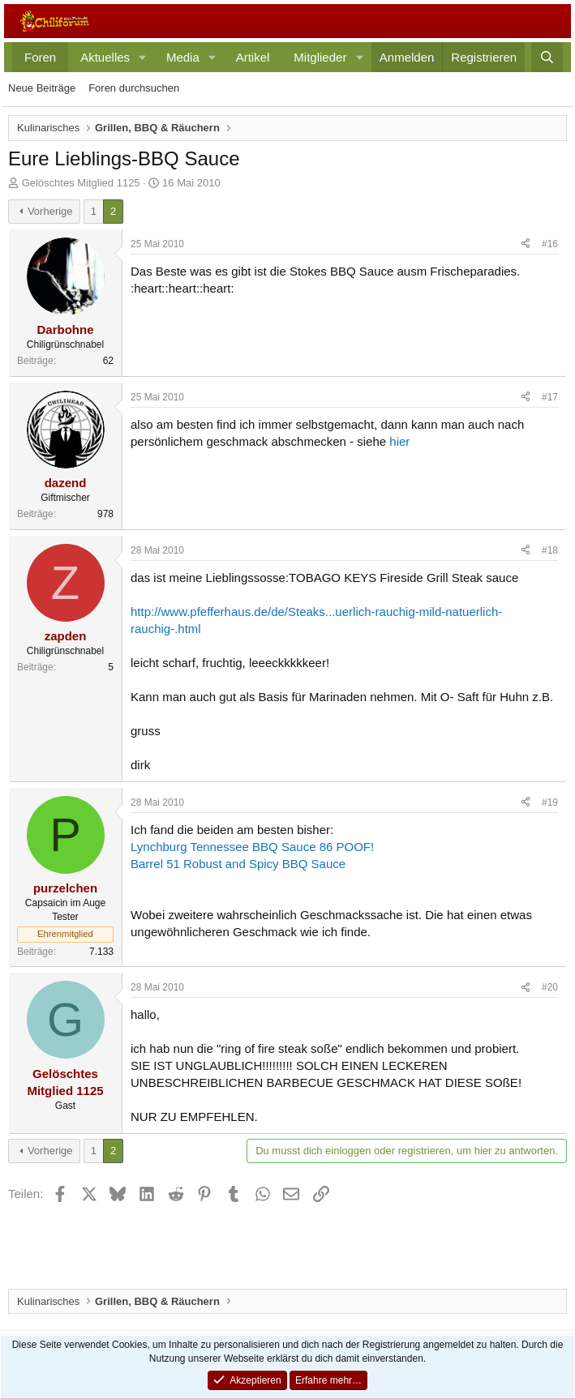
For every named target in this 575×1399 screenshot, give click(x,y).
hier (399, 441)
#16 (550, 244)
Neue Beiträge (41, 88)
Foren (40, 57)
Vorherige (50, 211)
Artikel (253, 57)
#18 (550, 550)
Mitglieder (320, 57)
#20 (550, 987)
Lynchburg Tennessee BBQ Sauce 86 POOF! (252, 847)
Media (183, 57)
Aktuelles (105, 57)
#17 (550, 397)
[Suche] (547, 57)
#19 (550, 802)
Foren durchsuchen (133, 88)
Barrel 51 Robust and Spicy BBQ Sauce (238, 864)
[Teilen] (525, 244)
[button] (142, 57)
